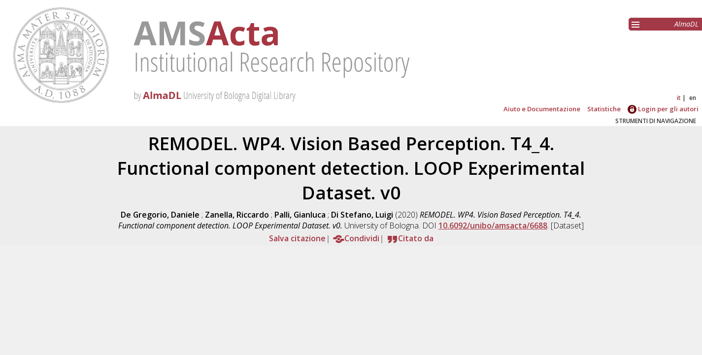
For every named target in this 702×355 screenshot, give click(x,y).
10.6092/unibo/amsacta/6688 (492, 225)
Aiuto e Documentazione (541, 108)
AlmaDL (686, 24)
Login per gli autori (663, 108)
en (692, 98)
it (679, 98)
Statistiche (604, 108)
